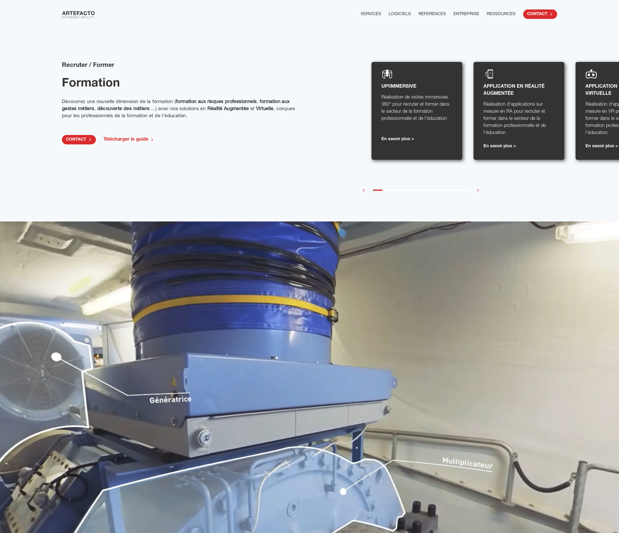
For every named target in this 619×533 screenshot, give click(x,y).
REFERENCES (432, 14)
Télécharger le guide (128, 139)
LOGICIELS (400, 14)
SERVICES (371, 14)
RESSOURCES (501, 14)
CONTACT (540, 14)
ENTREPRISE (466, 14)
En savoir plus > (397, 139)
